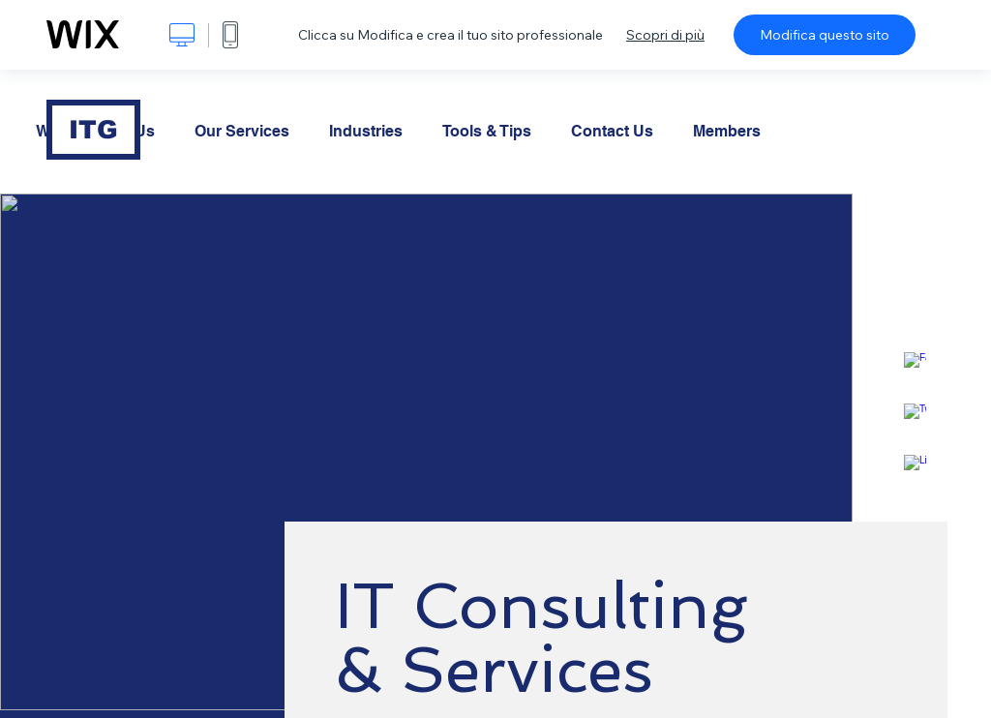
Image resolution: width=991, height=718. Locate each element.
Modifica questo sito (824, 35)
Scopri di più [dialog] (665, 35)
